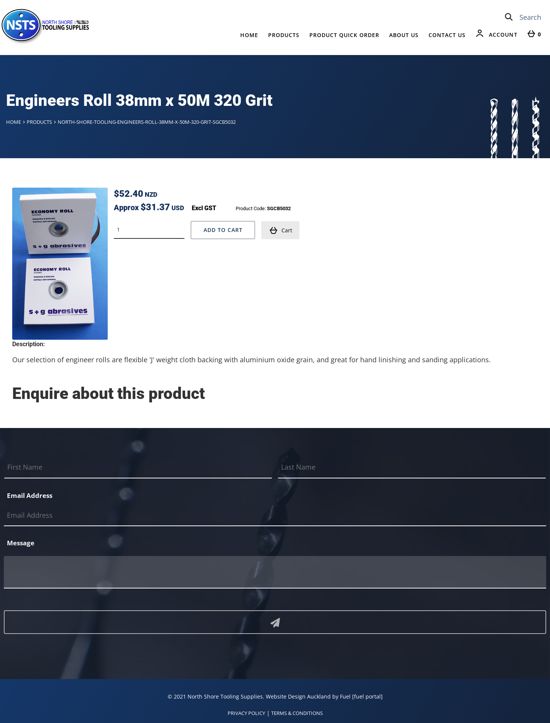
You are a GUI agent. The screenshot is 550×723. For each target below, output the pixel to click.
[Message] (275, 572)
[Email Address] (275, 515)
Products (283, 35)
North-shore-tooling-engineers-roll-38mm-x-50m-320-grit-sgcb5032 (147, 121)
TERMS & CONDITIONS (297, 712)
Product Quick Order (344, 35)
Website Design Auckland (298, 696)
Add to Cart (223, 229)
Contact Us (447, 35)
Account (503, 34)
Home (249, 35)
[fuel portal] (367, 696)
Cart (281, 230)
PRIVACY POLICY (246, 712)
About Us (404, 35)
